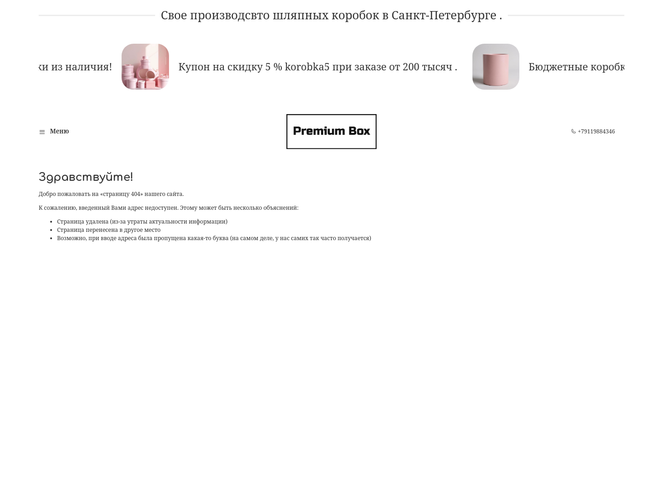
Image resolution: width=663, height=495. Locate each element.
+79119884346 (593, 131)
